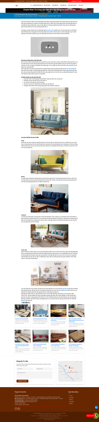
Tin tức (49, 11)
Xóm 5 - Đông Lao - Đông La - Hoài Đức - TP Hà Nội (37, 1)
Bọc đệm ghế (55, 5)
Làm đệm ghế (63, 5)
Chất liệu (81, 5)
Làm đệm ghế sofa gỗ (38, 5)
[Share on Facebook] (23, 302)
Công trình (71, 401)
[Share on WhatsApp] (22, 302)
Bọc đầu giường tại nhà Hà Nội (40, 318)
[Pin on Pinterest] (27, 302)
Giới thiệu (71, 397)
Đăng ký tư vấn (76, 1)
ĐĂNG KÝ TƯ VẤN (22, 381)
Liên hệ (70, 403)
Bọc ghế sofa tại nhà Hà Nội (21, 318)
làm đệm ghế (69, 68)
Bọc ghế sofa (47, 5)
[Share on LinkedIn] (29, 302)
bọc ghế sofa (49, 30)
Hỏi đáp (71, 399)
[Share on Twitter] (24, 302)
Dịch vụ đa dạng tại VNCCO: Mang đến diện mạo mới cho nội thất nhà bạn (76, 320)
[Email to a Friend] (26, 302)
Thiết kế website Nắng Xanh (49, 419)
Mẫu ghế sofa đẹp (72, 5)
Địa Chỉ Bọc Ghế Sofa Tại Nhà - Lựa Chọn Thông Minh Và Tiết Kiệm (22, 346)
